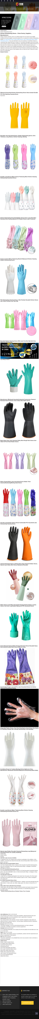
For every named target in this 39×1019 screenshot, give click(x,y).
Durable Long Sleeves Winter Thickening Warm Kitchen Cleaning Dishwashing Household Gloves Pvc (16, 811)
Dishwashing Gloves (4, 946)
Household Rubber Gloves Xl (7, 1012)
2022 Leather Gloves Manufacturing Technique (10, 885)
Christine (6, 928)
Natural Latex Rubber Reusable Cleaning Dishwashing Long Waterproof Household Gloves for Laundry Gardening (18, 852)
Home (6, 9)
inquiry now (28, 1002)
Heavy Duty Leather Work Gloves (7, 950)
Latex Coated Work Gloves (28, 39)
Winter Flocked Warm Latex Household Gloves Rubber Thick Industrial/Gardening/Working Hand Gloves (15, 482)
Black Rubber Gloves (26, 1012)
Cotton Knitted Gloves (18, 39)
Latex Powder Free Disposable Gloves (8, 953)
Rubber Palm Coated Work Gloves (7, 951)
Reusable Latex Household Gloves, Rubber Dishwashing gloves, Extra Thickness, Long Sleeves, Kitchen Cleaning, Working (17, 136)
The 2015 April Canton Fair (6, 874)
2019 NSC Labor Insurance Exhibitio (8, 857)
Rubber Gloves (17, 1012)
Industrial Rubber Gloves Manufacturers (14, 1014)
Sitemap (33, 1011)
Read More (2, 95)
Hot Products (28, 1011)
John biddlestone (8, 914)
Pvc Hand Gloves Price (8, 39)
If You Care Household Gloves (6, 954)
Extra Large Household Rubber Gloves (8, 949)
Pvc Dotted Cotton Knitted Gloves (7, 943)
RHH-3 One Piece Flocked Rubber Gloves (9, 863)
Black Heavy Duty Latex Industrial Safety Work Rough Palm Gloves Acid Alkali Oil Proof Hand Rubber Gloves (18, 441)
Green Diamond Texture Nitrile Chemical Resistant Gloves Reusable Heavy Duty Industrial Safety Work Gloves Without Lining (19, 646)
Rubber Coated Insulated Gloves (7, 942)
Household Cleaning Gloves (6, 944)
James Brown (7, 918)
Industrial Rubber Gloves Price (30, 1014)
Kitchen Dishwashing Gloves (6, 31)
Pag (5, 936)
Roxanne (6, 924)
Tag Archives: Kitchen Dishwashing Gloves (22, 9)
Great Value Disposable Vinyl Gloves (7, 947)
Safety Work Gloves (4, 955)
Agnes (6, 932)
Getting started (3, 30)
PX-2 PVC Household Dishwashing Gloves (9, 869)
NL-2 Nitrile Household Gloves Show (8, 880)
